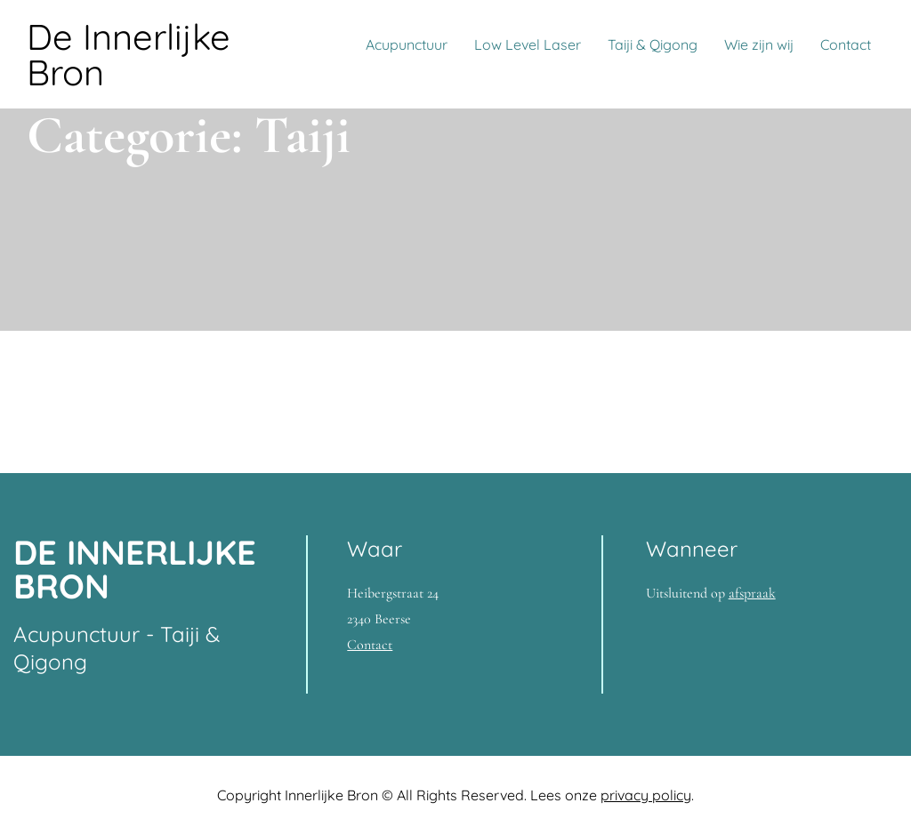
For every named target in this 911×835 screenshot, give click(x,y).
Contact (845, 44)
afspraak (752, 593)
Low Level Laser (527, 44)
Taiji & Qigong (652, 44)
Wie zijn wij (759, 44)
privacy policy (646, 795)
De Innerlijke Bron (128, 54)
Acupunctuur (406, 44)
